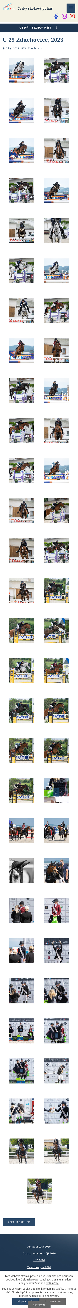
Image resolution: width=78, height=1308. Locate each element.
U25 (23, 48)
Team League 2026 (39, 1267)
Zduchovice (35, 48)
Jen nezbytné (53, 1301)
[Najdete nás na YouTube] (72, 16)
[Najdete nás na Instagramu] (64, 16)
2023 (16, 48)
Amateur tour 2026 (39, 1246)
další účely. (52, 1283)
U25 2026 (39, 1260)
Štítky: (7, 48)
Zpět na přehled (19, 1222)
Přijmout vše (25, 1301)
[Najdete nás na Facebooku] (56, 16)
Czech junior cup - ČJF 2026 (39, 1253)
